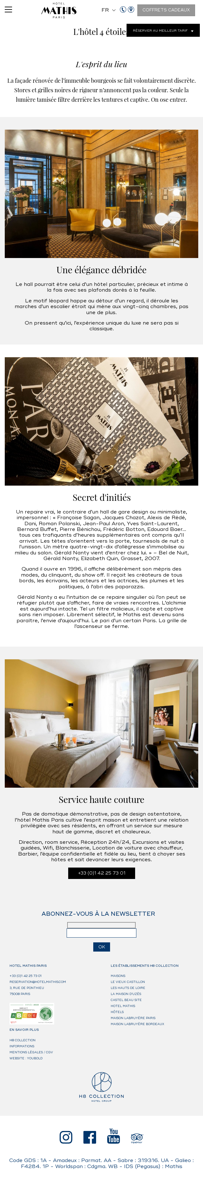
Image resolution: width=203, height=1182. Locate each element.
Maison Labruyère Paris (133, 1018)
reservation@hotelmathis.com (38, 982)
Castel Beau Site (126, 1000)
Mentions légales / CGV (31, 1052)
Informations (22, 1046)
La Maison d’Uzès (126, 994)
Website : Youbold (26, 1058)
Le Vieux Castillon (128, 982)
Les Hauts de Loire (128, 988)
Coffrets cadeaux (166, 10)
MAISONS (118, 976)
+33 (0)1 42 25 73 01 (101, 873)
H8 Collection (23, 1040)
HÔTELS (117, 1012)
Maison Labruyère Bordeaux (137, 1024)
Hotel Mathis (123, 1006)
